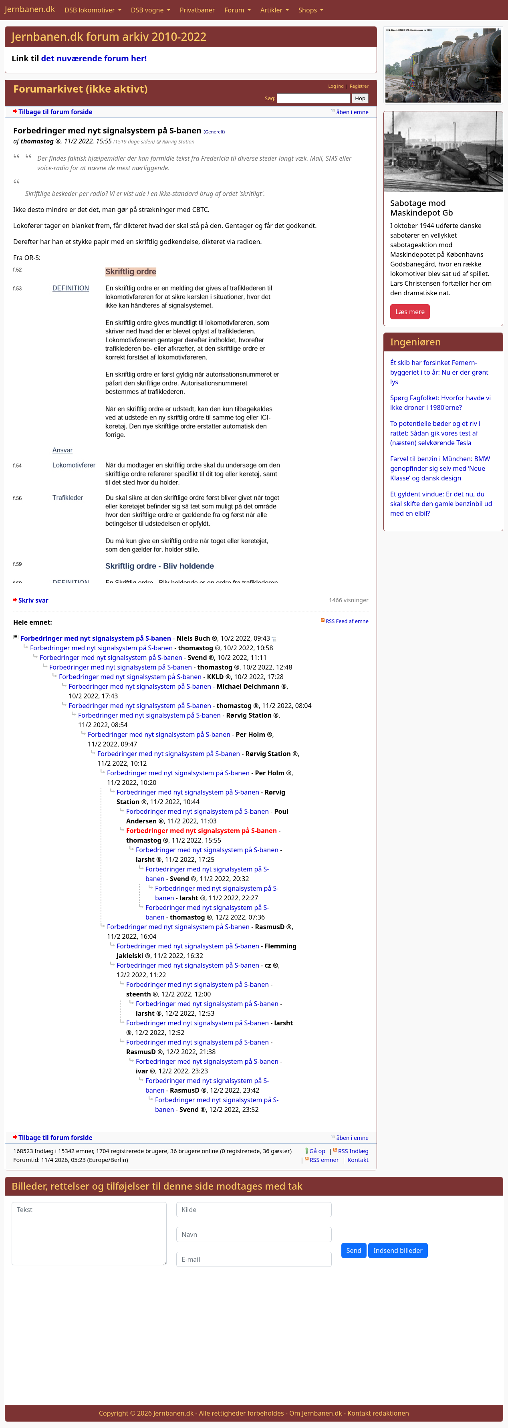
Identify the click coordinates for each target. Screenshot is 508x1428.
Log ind (336, 86)
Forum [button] (235, 10)
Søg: (270, 98)
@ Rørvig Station (175, 141)
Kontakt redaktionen (378, 1413)
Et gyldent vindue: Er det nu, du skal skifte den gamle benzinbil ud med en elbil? (441, 504)
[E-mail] (253, 1259)
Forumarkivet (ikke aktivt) (80, 89)
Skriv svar (33, 600)
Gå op (317, 1151)
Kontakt (358, 1160)
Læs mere (410, 311)
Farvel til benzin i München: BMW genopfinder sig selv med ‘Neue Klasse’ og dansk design (440, 468)
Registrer (359, 86)
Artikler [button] (272, 10)
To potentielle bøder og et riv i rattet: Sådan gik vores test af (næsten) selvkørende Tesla (435, 433)
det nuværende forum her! (94, 58)
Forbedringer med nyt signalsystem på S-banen (95, 638)
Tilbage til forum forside (55, 112)
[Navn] (253, 1234)
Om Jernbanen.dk (315, 1413)
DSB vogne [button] (148, 10)
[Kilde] (253, 1209)
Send (354, 1250)
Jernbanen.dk (30, 9)
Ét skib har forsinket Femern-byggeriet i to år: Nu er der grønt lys (439, 372)
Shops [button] (308, 10)
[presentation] (402, 1217)
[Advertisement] (254, 1342)
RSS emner (324, 1160)
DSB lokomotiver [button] (91, 10)
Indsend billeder (397, 1250)
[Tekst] (89, 1233)
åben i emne (353, 112)
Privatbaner (197, 10)
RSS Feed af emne (347, 621)
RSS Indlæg (353, 1151)
